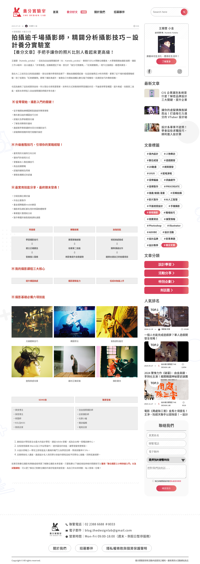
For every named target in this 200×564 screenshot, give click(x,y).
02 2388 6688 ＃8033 (100, 524)
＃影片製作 (152, 199)
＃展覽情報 (169, 219)
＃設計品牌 (152, 238)
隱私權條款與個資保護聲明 (126, 548)
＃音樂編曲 (152, 180)
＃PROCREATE (172, 186)
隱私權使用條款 (175, 481)
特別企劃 (166, 281)
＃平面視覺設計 (155, 206)
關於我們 (60, 548)
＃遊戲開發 (169, 160)
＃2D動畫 (152, 166)
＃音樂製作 (152, 186)
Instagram (179, 71)
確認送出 (166, 488)
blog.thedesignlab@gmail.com (108, 530)
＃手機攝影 (174, 206)
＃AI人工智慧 (171, 199)
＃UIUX (151, 173)
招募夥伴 (86, 548)
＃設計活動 (168, 232)
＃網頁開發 (168, 166)
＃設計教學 (152, 245)
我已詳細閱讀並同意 (168, 481)
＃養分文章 (26, 31)
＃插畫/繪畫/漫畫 (156, 193)
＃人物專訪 (169, 153)
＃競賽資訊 (152, 219)
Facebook (149, 71)
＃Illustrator (174, 225)
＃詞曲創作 (169, 180)
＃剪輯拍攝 (176, 193)
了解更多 (166, 61)
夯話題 (166, 290)
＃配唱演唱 (166, 173)
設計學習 (166, 264)
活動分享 (166, 273)
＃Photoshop (154, 225)
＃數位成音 (152, 160)
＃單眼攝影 (16, 31)
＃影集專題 (169, 238)
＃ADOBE (152, 232)
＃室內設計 (152, 153)
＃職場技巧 (169, 212)
